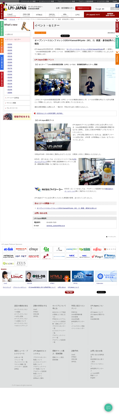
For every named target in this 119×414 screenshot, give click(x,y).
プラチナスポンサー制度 (28, 1)
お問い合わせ (62, 287)
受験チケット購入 (58, 357)
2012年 (10, 83)
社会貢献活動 (94, 319)
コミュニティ (37, 376)
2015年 (10, 74)
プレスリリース (12, 108)
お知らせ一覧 (18, 357)
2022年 (10, 53)
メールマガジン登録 (103, 1)
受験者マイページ (83, 8)
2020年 (10, 59)
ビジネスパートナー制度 (46, 1)
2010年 (10, 89)
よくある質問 (94, 373)
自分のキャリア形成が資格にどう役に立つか (58, 314)
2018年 (10, 65)
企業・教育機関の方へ (65, 8)
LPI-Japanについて (93, 15)
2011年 (10, 86)
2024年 (10, 47)
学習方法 (74, 312)
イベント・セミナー (14, 39)
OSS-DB (26, 15)
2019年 (10, 62)
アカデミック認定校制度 (86, 1)
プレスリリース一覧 (20, 362)
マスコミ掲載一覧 (20, 364)
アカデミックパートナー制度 (66, 1)
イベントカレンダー (77, 328)
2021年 (10, 56)
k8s (64, 15)
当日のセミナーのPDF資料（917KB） (50, 113)
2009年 (10, 92)
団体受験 (55, 360)
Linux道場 (74, 317)
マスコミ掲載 (11, 103)
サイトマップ (7, 287)
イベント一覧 (18, 360)
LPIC (77, 15)
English (115, 1)
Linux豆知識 (75, 319)
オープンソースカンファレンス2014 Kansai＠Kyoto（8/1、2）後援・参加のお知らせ (67, 208)
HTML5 (39, 15)
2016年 (10, 71)
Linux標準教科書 (76, 314)
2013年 (10, 80)
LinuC (10, 15)
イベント (12, 19)
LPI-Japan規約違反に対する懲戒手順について (42, 287)
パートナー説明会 (13, 98)
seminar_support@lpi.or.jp (56, 226)
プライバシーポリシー (19, 287)
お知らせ (10, 34)
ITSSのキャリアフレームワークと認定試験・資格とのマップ (59, 321)
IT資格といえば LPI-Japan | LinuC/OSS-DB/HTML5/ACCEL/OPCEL (25, 7)
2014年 (10, 77)
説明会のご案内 (38, 378)
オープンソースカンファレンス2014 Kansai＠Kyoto (85, 49)
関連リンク (94, 375)
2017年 (10, 68)
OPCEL (52, 15)
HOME (5, 19)
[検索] (102, 9)
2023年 (10, 50)
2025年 (10, 44)
